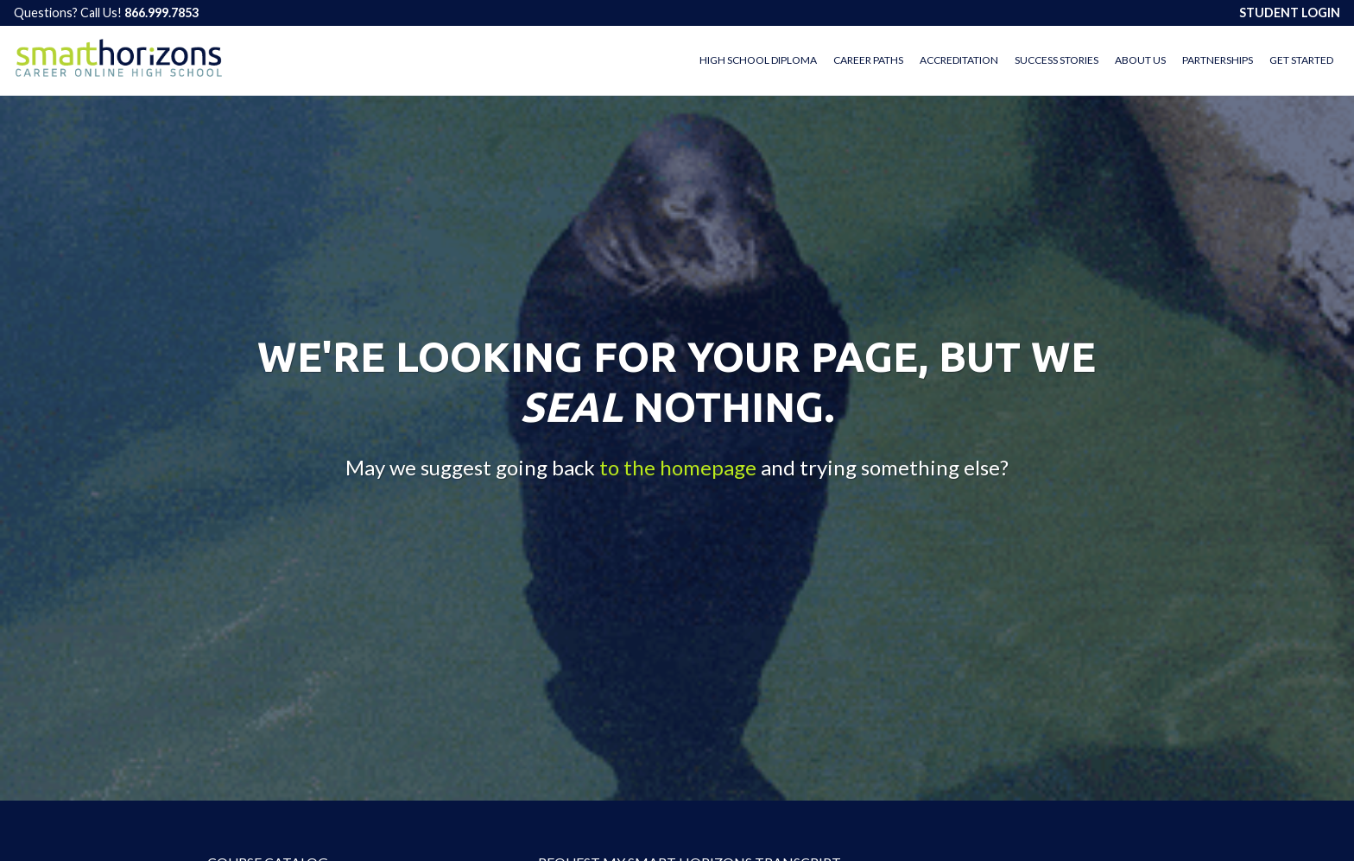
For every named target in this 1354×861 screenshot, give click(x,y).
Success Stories (1056, 59)
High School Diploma (758, 59)
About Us (1140, 59)
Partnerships (1217, 59)
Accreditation (959, 59)
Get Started (1301, 59)
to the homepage (677, 468)
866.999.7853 (161, 12)
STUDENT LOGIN (1289, 12)
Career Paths (868, 59)
